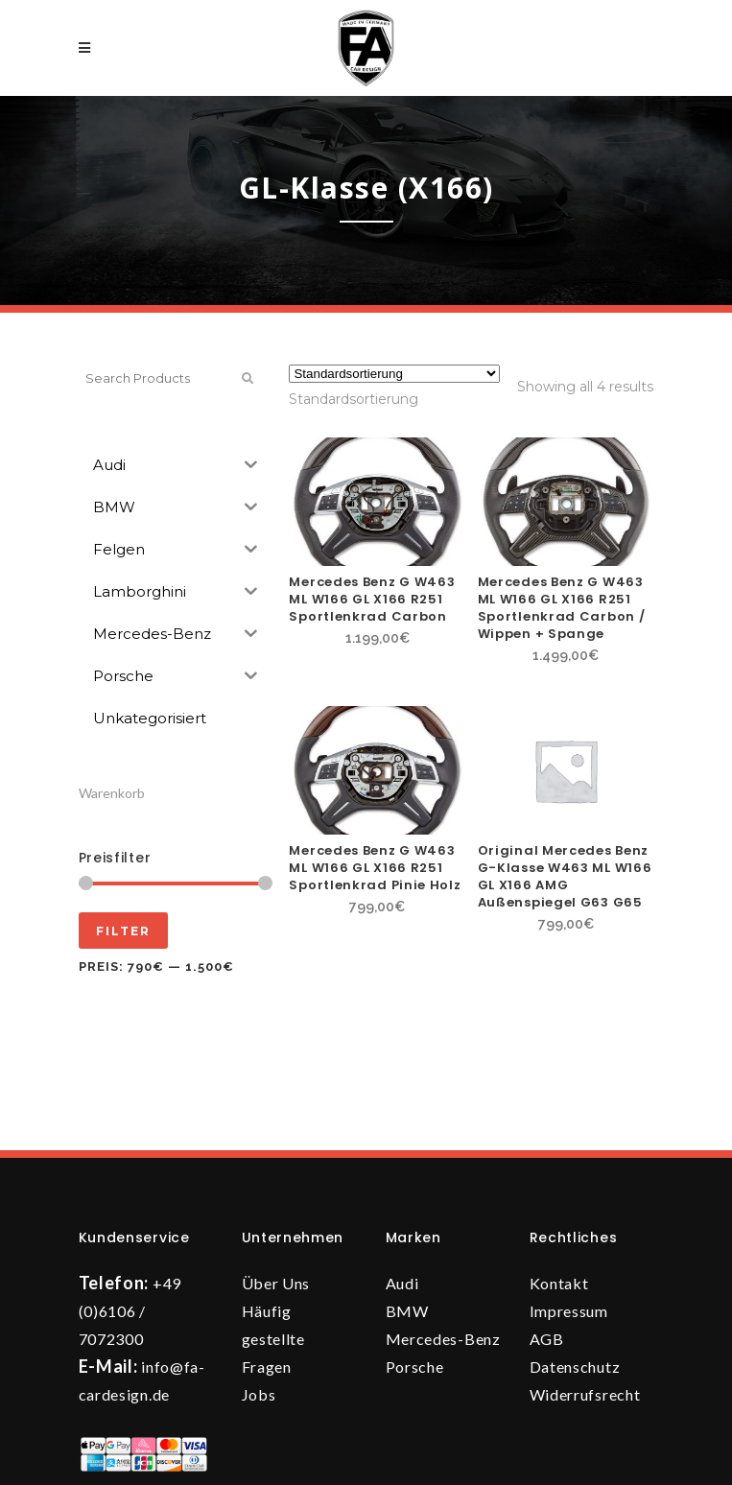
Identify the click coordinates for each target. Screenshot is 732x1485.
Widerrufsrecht (585, 1394)
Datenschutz (575, 1366)
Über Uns (276, 1283)
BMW (407, 1311)
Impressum (569, 1311)
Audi (402, 1283)
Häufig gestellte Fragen (273, 1339)
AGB (547, 1339)
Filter (123, 931)
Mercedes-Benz (443, 1339)
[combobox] (353, 399)
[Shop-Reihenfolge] (394, 374)
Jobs (259, 1394)
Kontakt (559, 1283)
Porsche (415, 1366)
